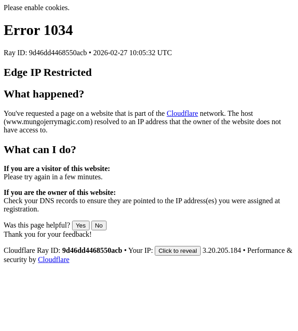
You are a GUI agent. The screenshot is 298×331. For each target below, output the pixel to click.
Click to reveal (177, 250)
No (99, 225)
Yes (81, 225)
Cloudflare (182, 113)
